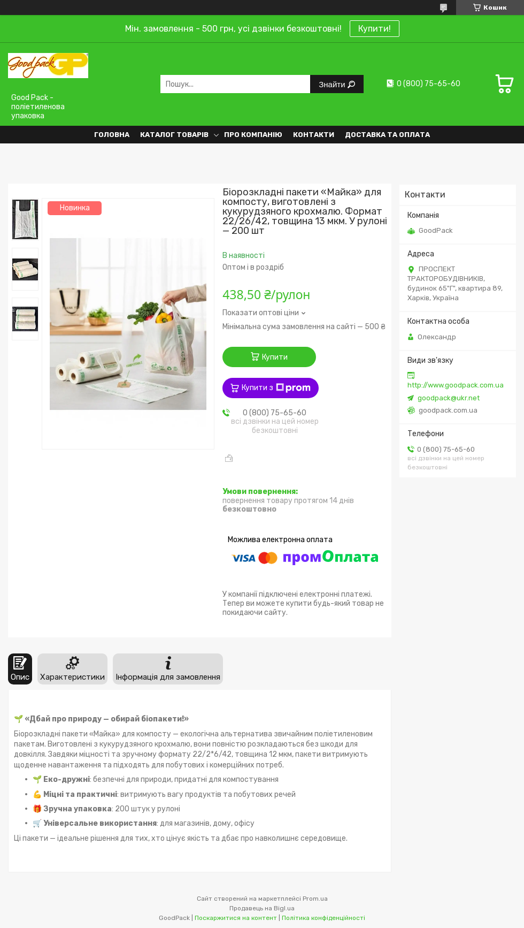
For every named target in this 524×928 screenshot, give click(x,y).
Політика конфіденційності (323, 918)
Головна (111, 135)
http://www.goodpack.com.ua (455, 385)
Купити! (374, 29)
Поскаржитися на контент (236, 918)
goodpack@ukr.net (449, 398)
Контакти (313, 135)
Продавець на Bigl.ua (262, 908)
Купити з (276, 388)
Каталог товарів (174, 135)
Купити (275, 357)
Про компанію (253, 135)
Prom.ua (315, 898)
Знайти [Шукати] (333, 84)
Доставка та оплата (387, 135)
